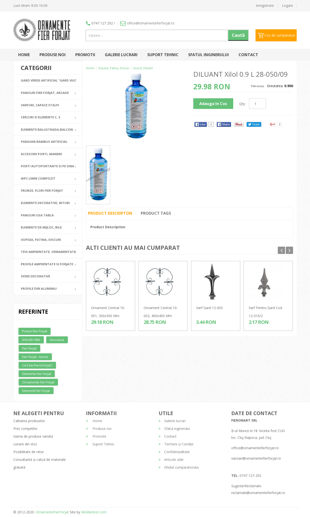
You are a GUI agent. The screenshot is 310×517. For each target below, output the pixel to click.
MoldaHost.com (93, 512)
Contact (248, 54)
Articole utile (31, 339)
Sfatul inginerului (208, 54)
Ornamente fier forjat (38, 382)
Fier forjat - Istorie (35, 357)
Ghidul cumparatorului (179, 467)
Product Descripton (110, 213)
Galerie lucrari (121, 54)
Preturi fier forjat (34, 331)
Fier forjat (29, 348)
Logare (287, 5)
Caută (238, 35)
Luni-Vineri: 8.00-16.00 (30, 5)
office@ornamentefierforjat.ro (147, 23)
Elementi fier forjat (36, 390)
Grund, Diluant (143, 68)
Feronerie (57, 340)
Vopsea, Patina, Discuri (113, 68)
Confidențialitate (174, 451)
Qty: (242, 103)
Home (24, 54)
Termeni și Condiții (176, 444)
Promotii (85, 54)
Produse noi (52, 54)
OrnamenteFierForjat (52, 512)
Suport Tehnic (162, 54)
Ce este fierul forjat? (37, 365)
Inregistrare (265, 5)
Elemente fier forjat (36, 374)
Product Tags (156, 213)
